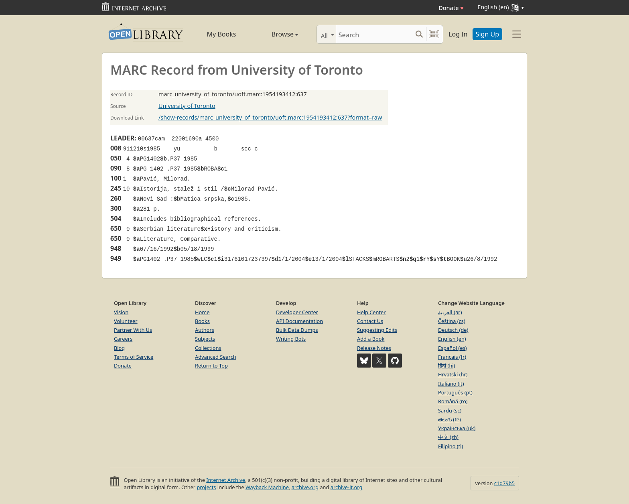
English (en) (452, 338)
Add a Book (370, 338)
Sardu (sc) (449, 410)
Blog (119, 348)
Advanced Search (215, 356)
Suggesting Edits (377, 329)
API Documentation (299, 321)
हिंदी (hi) (446, 365)
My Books (221, 34)
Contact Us (370, 321)
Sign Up (487, 34)
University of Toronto (186, 106)
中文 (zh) (448, 437)
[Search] (374, 34)
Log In (457, 34)
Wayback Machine (267, 487)
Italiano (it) (451, 383)
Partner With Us (133, 329)
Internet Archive (225, 480)
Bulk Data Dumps (297, 329)
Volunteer (126, 321)
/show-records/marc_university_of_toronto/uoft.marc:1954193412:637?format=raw (270, 117)
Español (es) (452, 348)
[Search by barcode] (434, 34)
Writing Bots (291, 338)
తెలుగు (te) (449, 419)
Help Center (371, 312)
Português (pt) (455, 392)
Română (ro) (453, 401)
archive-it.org (347, 487)
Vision (121, 312)
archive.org (305, 487)
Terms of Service (133, 356)
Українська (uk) (456, 428)
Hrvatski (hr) (453, 374)
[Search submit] (419, 34)
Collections (208, 348)
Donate (451, 8)
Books (202, 321)
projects (206, 487)
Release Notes (374, 348)
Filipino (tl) (450, 446)
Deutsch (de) (453, 329)
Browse (275, 34)
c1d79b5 (504, 483)
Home (202, 312)
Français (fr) (452, 356)
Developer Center (297, 312)
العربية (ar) (450, 312)
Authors (204, 329)
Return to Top (211, 365)
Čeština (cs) (451, 321)
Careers (123, 338)
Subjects (205, 338)
